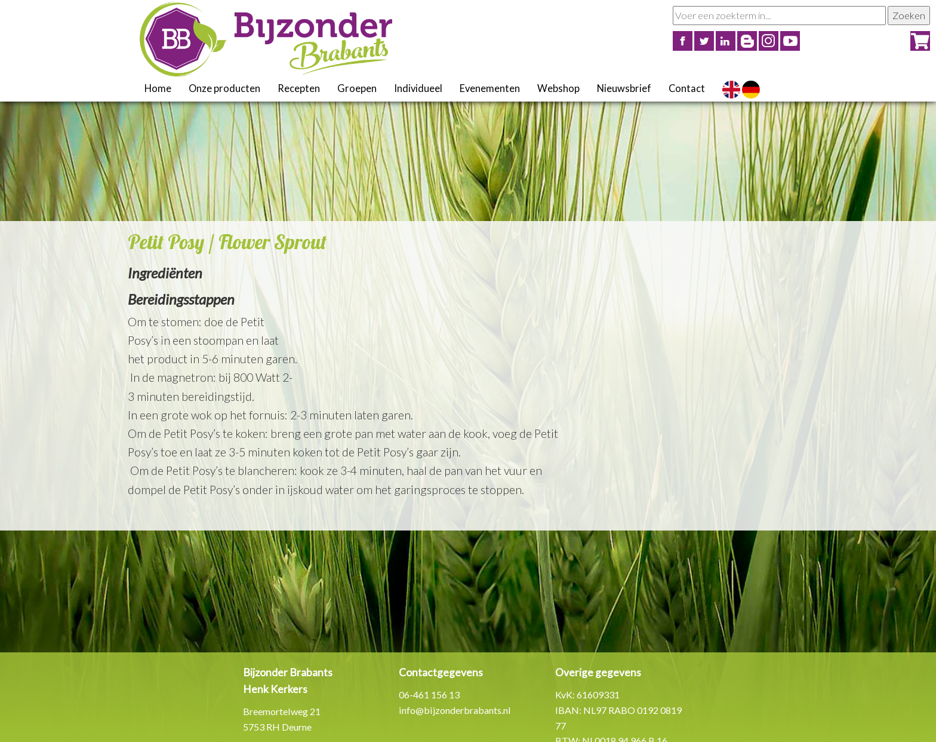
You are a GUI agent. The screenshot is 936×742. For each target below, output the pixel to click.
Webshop (558, 88)
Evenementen (490, 88)
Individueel (418, 88)
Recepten (299, 88)
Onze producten (224, 88)
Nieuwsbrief (624, 88)
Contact (687, 88)
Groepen (357, 88)
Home (157, 88)
